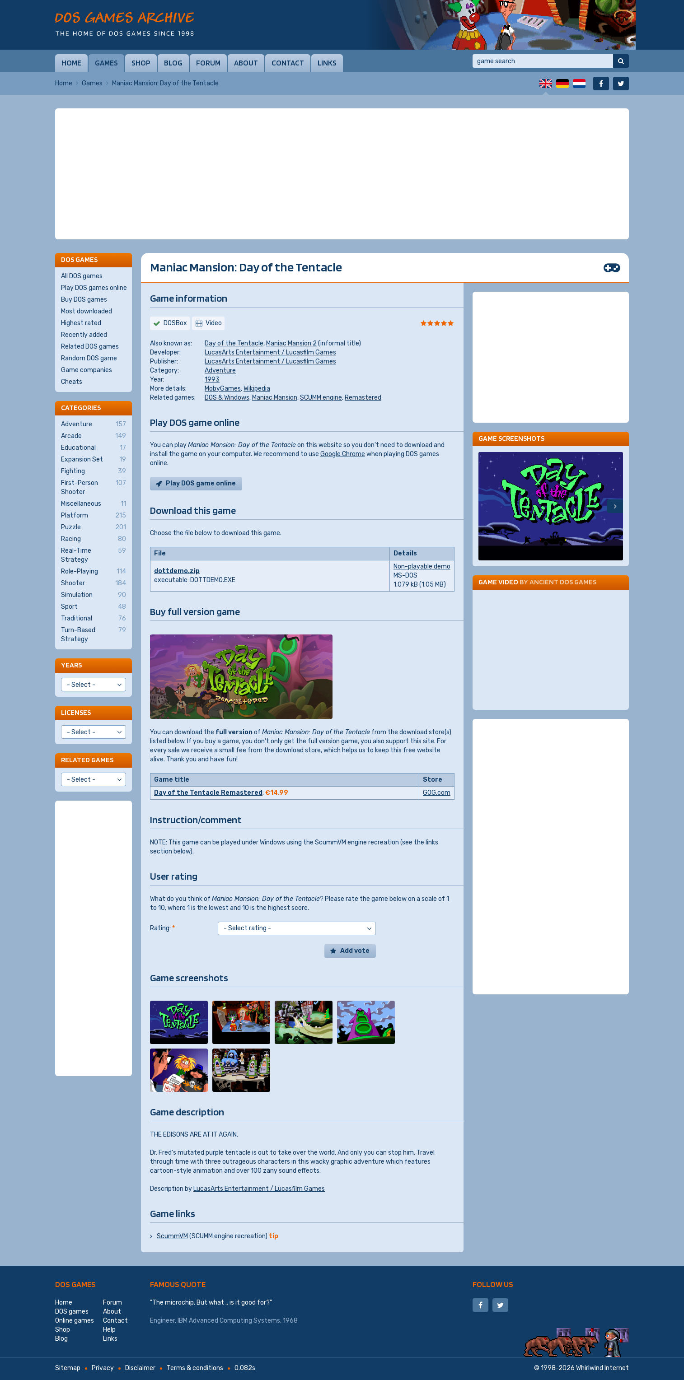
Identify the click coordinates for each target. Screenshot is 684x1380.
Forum (208, 62)
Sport (93, 606)
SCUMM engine (321, 397)
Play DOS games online (94, 288)
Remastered (363, 397)
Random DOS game (89, 358)
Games (106, 62)
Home (71, 62)
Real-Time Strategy (93, 555)
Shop (140, 62)
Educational (93, 447)
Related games (87, 759)
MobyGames (223, 388)
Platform (93, 515)
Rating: (162, 928)
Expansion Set (93, 459)
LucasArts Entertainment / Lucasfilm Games (270, 352)
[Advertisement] (342, 174)
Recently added (84, 335)
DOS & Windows (227, 397)
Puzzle (93, 527)
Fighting (93, 471)
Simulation (93, 595)
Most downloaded (86, 311)
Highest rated (81, 323)
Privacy (103, 1368)
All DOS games (82, 276)
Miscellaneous (93, 503)
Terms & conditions (195, 1368)
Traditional (93, 618)
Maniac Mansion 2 (291, 343)
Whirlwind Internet (602, 1368)
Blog (173, 62)
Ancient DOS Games (562, 582)
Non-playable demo (422, 566)
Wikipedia (257, 388)
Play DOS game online (201, 483)
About (246, 62)
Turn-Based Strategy (93, 634)
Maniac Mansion (274, 397)
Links (327, 62)
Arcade (93, 436)
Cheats (71, 382)
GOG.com (436, 793)
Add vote (355, 951)
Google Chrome (342, 454)
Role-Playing (93, 571)
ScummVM (172, 1236)
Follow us (493, 1284)
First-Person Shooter (93, 487)
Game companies (86, 370)
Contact (288, 62)
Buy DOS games (84, 299)
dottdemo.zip (177, 571)
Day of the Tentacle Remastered (208, 793)
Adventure (220, 370)
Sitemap (67, 1368)
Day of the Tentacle (234, 343)
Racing (93, 539)
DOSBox (175, 323)
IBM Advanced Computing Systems (229, 1320)
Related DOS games (90, 346)
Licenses (76, 712)
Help (109, 1329)
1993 (212, 379)
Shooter (93, 583)
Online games (74, 1320)
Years (71, 665)
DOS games (75, 1284)
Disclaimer (140, 1368)
